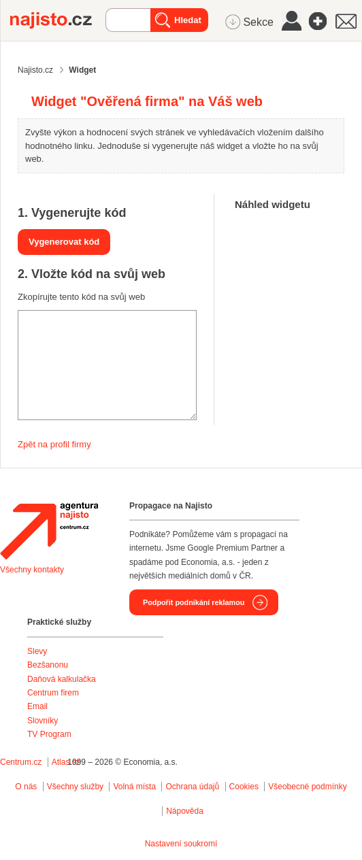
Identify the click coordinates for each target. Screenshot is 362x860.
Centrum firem (53, 693)
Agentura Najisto (49, 531)
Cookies (244, 786)
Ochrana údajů (192, 786)
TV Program (49, 734)
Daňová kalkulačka (61, 679)
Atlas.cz (66, 762)
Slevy (37, 651)
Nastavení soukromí (181, 843)
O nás (26, 786)
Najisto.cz (57, 20)
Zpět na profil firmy (54, 444)
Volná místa (134, 786)
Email (37, 706)
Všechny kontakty (32, 569)
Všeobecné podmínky (307, 786)
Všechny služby (76, 786)
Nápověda (184, 811)
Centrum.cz (21, 762)
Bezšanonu (47, 665)
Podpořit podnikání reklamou (193, 602)
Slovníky (42, 720)
